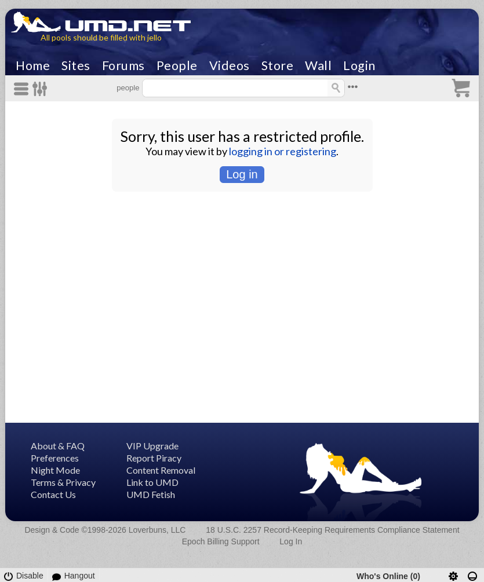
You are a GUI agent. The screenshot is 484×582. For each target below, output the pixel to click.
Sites (75, 65)
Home (33, 65)
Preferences (55, 457)
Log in (242, 174)
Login (359, 65)
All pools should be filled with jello (101, 37)
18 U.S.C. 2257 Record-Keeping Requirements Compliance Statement (332, 530)
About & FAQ (58, 445)
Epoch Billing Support (221, 541)
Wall (318, 65)
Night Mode (55, 469)
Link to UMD (152, 482)
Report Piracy (153, 457)
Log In (290, 541)
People (177, 65)
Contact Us (53, 494)
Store (277, 65)
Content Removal (160, 469)
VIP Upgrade (152, 445)
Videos (229, 65)
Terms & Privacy (63, 482)
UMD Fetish (150, 494)
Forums (123, 65)
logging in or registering (282, 151)
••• (353, 86)
